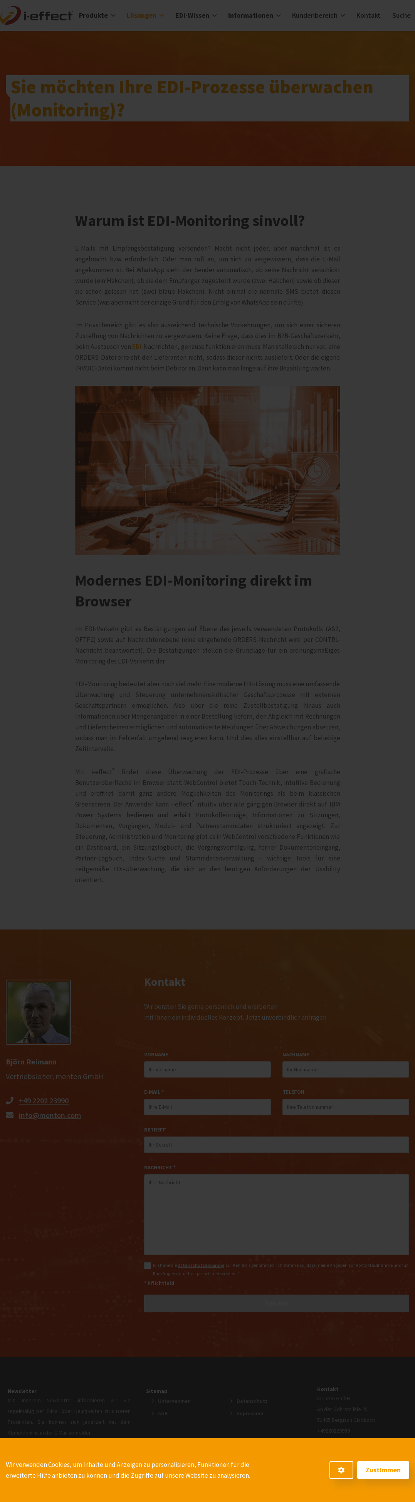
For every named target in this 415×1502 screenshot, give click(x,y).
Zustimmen (383, 1469)
